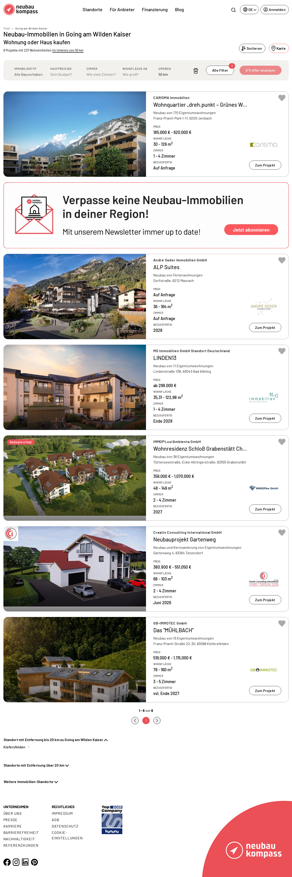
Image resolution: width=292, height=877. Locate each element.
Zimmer (91, 68)
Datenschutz (65, 826)
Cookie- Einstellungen (67, 835)
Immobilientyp (25, 68)
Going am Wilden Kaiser (31, 28)
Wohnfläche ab (135, 68)
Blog (179, 9)
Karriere (12, 826)
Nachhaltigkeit (19, 839)
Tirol (6, 28)
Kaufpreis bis (61, 68)
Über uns (12, 813)
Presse (10, 819)
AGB (55, 819)
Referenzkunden (21, 845)
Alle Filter (223, 69)
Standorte (92, 9)
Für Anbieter (122, 9)
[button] (146, 215)
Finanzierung (155, 9)
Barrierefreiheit (21, 832)
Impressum (62, 813)
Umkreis (165, 68)
